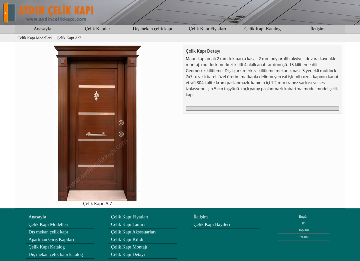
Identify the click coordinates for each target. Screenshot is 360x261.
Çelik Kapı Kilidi (127, 239)
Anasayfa (42, 28)
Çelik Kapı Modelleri (48, 224)
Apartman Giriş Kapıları (51, 239)
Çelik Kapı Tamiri (128, 224)
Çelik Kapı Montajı (129, 246)
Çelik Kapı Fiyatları (207, 28)
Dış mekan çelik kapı (152, 28)
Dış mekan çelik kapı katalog (55, 254)
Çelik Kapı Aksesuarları (133, 231)
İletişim (317, 28)
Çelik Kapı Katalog (262, 28)
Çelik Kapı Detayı (128, 254)
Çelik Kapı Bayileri (212, 224)
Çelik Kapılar (97, 28)
